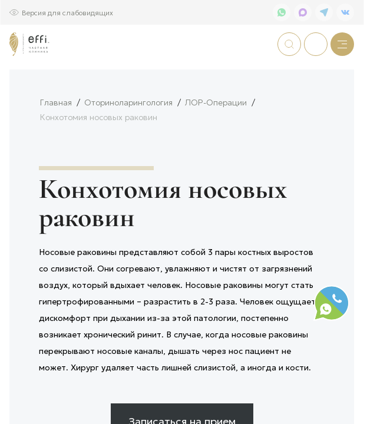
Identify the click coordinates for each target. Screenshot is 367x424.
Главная (56, 141)
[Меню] (342, 44)
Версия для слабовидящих (67, 12)
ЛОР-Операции (216, 141)
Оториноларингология (128, 141)
